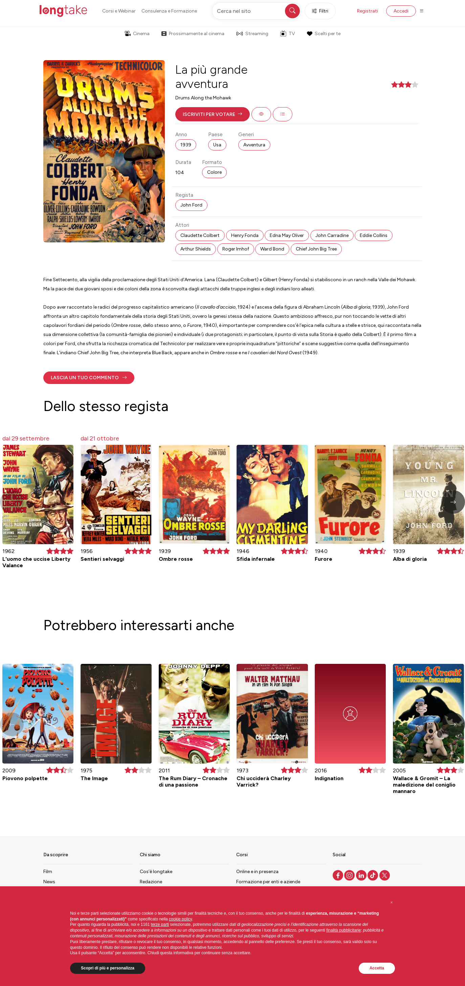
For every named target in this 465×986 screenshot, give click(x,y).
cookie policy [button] (180, 919)
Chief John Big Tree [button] (316, 249)
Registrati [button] (367, 11)
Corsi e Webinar (119, 11)
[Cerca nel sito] (256, 11)
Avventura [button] (254, 145)
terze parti (160, 924)
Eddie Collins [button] (374, 235)
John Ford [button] (191, 205)
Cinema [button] (137, 34)
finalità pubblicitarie (343, 930)
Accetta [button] (377, 968)
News (49, 882)
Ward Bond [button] (272, 249)
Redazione (151, 882)
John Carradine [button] (332, 235)
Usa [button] (217, 145)
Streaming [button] (252, 34)
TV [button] (287, 33)
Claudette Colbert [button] (200, 235)
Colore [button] (214, 172)
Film (47, 871)
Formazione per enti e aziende (268, 882)
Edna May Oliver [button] (287, 235)
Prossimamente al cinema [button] (192, 34)
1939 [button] (185, 145)
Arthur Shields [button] (195, 249)
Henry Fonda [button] (245, 235)
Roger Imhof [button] (235, 249)
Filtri (320, 11)
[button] (212, 114)
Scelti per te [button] (323, 34)
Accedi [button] (401, 11)
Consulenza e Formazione (169, 11)
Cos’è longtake (156, 871)
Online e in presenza (257, 871)
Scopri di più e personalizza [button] (107, 968)
